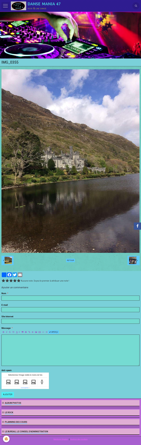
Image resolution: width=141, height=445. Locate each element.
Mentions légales (61, 439)
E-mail (4, 305)
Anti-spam (6, 370)
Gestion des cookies (79, 439)
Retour (70, 260)
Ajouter (7, 394)
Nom (3, 293)
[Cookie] (6, 439)
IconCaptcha (24, 387)
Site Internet (7, 316)
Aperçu (53, 332)
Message (6, 328)
